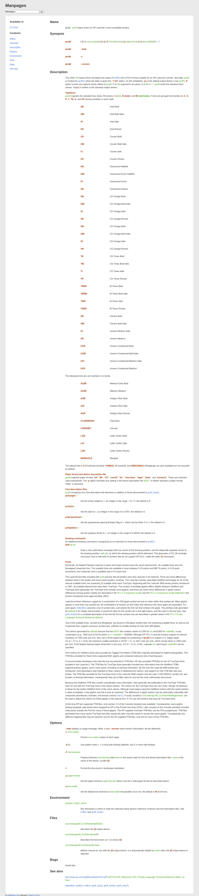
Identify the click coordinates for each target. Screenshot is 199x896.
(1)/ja (15, 27)
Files (53, 818)
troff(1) (117, 78)
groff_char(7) (123, 886)
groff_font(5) (153, 492)
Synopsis (57, 33)
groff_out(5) (97, 886)
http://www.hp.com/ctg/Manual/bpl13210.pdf (86, 877)
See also (56, 871)
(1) (11, 27)
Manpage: (10, 11)
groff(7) (151, 542)
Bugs (54, 859)
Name (54, 22)
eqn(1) (120, 695)
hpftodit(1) (81, 608)
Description (59, 72)
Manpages (15, 5)
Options (56, 723)
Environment (60, 797)
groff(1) (81, 81)
